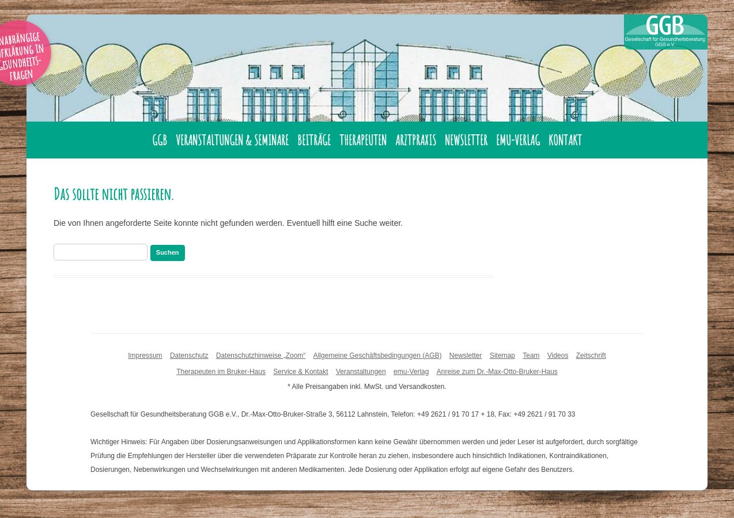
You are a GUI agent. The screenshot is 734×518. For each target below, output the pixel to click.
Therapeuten (363, 140)
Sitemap (502, 355)
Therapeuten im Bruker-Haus (221, 372)
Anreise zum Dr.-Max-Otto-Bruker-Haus (497, 372)
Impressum (145, 355)
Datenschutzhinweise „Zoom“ (260, 355)
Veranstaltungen (361, 372)
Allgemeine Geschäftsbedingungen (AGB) (377, 355)
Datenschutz (189, 355)
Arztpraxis (415, 140)
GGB (159, 140)
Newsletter (466, 140)
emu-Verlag (518, 140)
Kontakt (565, 140)
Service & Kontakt (300, 372)
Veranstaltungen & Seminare (232, 140)
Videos (557, 355)
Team (531, 355)
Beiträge (314, 140)
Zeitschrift (591, 355)
